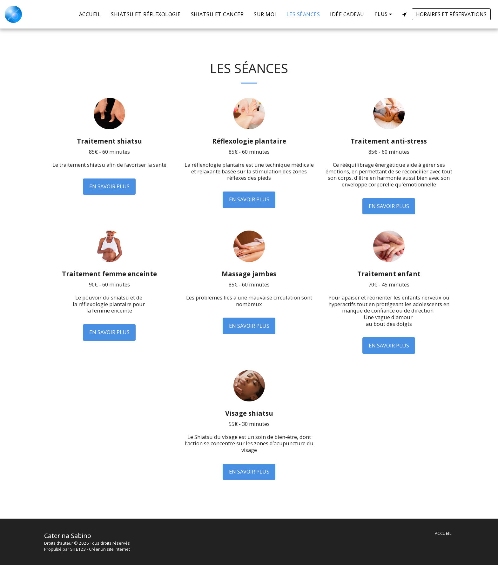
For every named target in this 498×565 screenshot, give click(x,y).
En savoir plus (109, 186)
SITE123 (78, 549)
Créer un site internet (109, 549)
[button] (404, 14)
